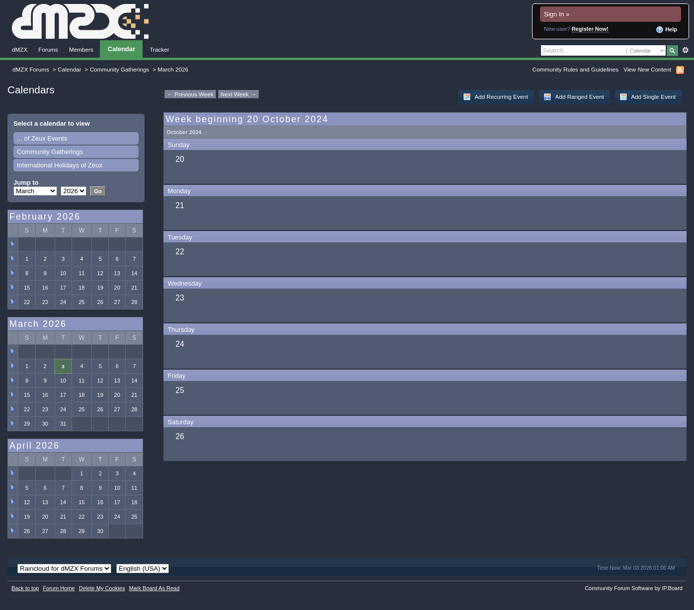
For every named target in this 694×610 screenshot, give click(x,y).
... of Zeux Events (42, 138)
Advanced (685, 50)
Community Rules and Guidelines (575, 69)
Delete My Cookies (102, 588)
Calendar (121, 49)
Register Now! (590, 29)
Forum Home (59, 588)
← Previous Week (190, 94)
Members (81, 49)
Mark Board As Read (154, 588)
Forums (48, 49)
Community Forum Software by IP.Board (634, 588)
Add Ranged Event (573, 97)
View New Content (647, 69)
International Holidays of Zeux (59, 165)
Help (666, 30)
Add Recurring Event (495, 97)
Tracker (159, 49)
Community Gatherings (120, 69)
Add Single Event (647, 97)
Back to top (25, 588)
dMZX (19, 49)
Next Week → (238, 94)
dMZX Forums (30, 69)
